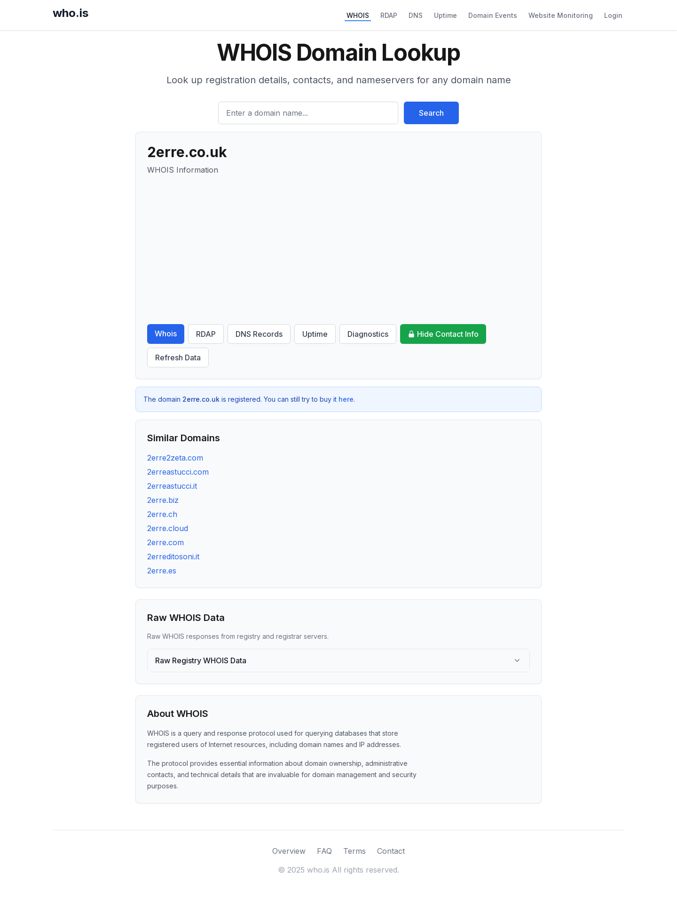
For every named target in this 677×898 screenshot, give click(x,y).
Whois (166, 333)
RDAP (388, 15)
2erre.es (161, 570)
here (346, 399)
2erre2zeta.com (175, 457)
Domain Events (492, 15)
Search (431, 113)
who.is (70, 13)
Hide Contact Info (443, 334)
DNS (416, 15)
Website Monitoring (560, 15)
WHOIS (357, 15)
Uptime (445, 15)
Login (613, 15)
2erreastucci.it (172, 486)
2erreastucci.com (178, 472)
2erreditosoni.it (173, 556)
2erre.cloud (167, 528)
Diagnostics (367, 334)
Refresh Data (178, 357)
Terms (354, 851)
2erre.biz (163, 500)
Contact (391, 851)
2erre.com (165, 542)
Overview (289, 851)
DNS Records (259, 334)
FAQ (324, 851)
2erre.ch (162, 514)
